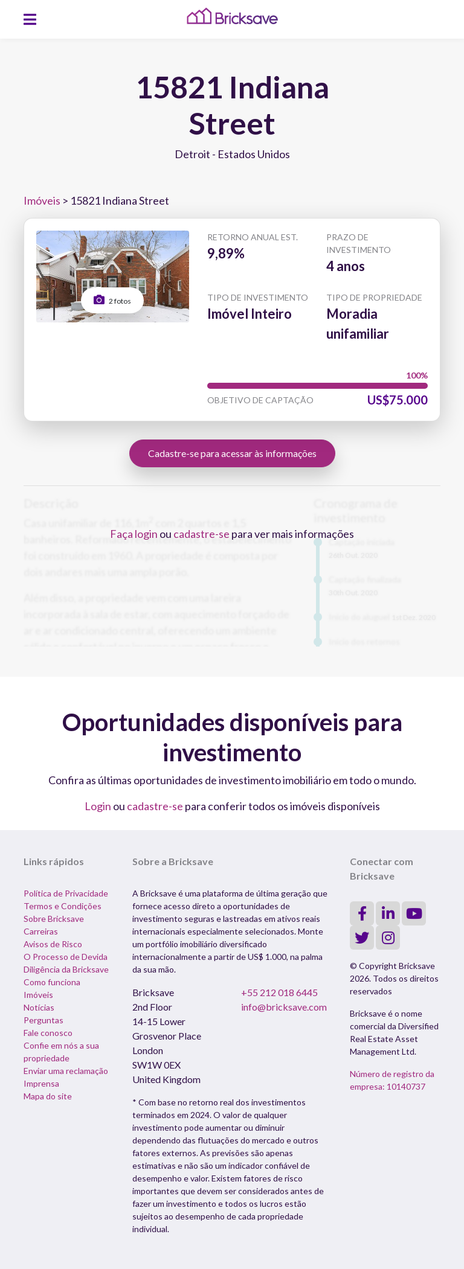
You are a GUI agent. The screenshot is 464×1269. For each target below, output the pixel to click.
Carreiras (41, 931)
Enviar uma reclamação (66, 1071)
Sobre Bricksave (54, 918)
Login (98, 806)
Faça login (134, 533)
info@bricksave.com (284, 1006)
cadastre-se (201, 533)
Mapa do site (48, 1096)
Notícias (39, 1007)
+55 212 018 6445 (279, 992)
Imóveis (42, 200)
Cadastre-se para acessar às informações (232, 453)
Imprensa (41, 1083)
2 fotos (112, 299)
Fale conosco (48, 1033)
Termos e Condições (63, 906)
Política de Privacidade (66, 893)
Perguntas (43, 1020)
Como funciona (52, 982)
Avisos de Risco (53, 944)
